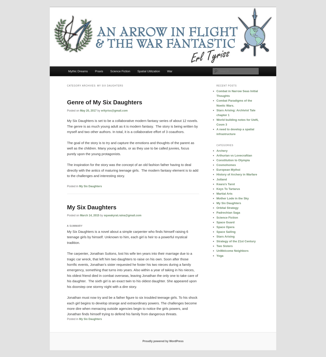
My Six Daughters (90, 186)
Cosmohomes (226, 165)
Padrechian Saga (228, 212)
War (169, 71)
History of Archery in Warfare (236, 174)
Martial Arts (224, 193)
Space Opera (225, 227)
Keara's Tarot (225, 184)
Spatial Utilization (148, 71)
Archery (222, 150)
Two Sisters (224, 246)
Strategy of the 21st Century (236, 241)
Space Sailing (226, 231)
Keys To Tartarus (228, 189)
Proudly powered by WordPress (162, 341)
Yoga (219, 255)
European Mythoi (228, 169)
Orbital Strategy (227, 208)
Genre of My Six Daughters (104, 102)
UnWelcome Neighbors (232, 250)
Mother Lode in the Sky (232, 198)
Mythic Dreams (78, 71)
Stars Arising (225, 236)
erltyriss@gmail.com (114, 110)
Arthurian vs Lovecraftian (234, 155)
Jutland (221, 179)
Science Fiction (120, 71)
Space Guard (225, 222)
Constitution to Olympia (233, 160)
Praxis (99, 71)
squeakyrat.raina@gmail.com (122, 215)
